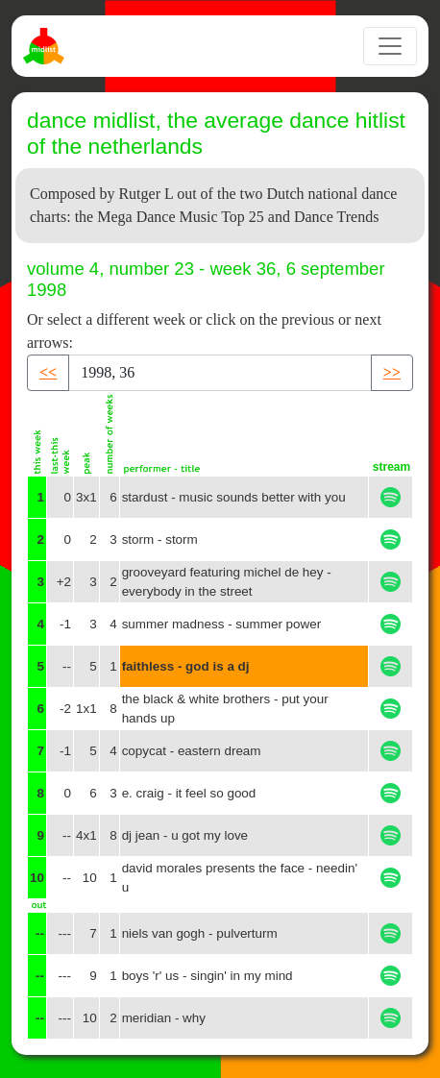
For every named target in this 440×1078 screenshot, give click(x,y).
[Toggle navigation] (390, 46)
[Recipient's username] (220, 373)
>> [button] (392, 372)
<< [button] (48, 372)
